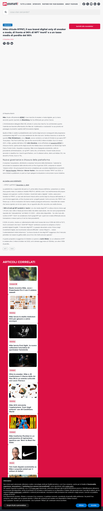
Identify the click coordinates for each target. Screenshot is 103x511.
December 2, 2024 (22, 153)
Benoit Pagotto (11, 139)
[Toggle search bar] (5, 12)
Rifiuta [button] (81, 505)
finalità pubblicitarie (15, 492)
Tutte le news (25, 4)
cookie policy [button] (69, 486)
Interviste (37, 4)
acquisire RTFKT (56, 111)
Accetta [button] (93, 505)
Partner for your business (53, 4)
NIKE (12, 217)
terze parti (35, 488)
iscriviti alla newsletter (84, 26)
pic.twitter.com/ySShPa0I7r (12, 149)
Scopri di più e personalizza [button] (16, 505)
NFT (5, 217)
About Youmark (71, 4)
